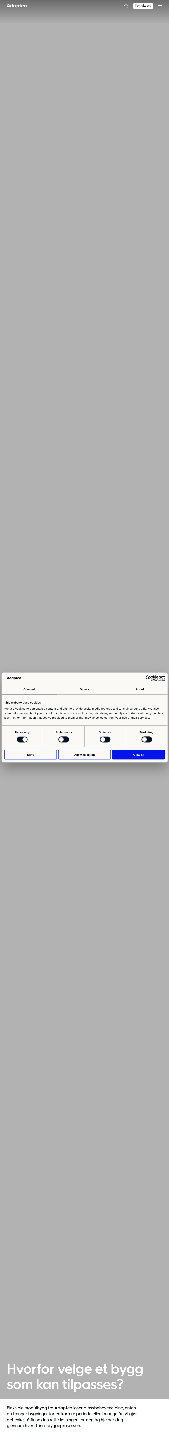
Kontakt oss (143, 5)
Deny (30, 754)
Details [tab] (84, 689)
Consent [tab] (29, 689)
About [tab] (140, 689)
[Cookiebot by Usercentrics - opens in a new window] (148, 678)
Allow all (138, 754)
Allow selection (84, 754)
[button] (126, 6)
